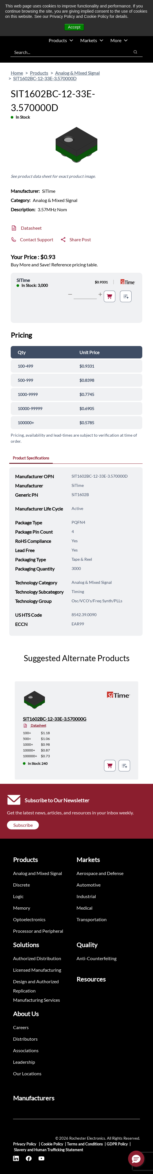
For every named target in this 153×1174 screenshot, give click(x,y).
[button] (136, 1159)
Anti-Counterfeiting (96, 958)
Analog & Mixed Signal (77, 73)
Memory (21, 908)
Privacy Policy (25, 1144)
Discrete (21, 884)
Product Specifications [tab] (31, 458)
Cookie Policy (52, 1144)
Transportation (91, 919)
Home (17, 73)
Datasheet (31, 228)
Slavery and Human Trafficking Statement (48, 1149)
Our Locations (27, 1073)
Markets (91, 40)
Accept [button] (74, 27)
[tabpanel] (76, 551)
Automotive (88, 884)
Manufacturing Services (36, 1000)
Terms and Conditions (85, 1144)
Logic (18, 896)
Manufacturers (33, 1098)
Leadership (24, 1062)
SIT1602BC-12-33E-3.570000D (44, 78)
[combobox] (67, 52)
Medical (84, 908)
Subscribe (23, 825)
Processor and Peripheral (38, 931)
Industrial (86, 896)
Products (61, 40)
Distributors (25, 1039)
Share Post (80, 239)
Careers (21, 1027)
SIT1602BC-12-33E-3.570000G (54, 718)
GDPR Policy (117, 1144)
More (119, 40)
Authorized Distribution (37, 958)
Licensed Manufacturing (37, 970)
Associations (26, 1050)
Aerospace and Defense (99, 873)
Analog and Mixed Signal (37, 873)
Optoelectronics (29, 919)
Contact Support (36, 239)
